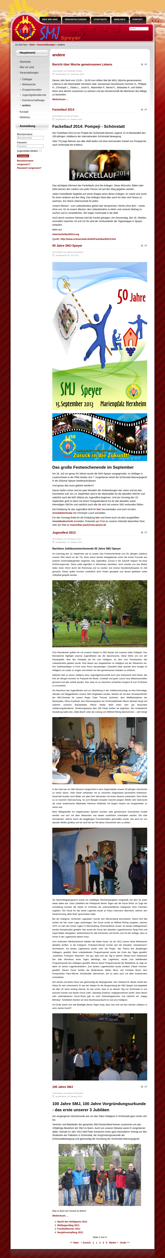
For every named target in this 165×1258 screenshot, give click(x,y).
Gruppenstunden (32, 89)
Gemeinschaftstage (33, 100)
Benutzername (25, 134)
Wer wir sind (50, 19)
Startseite (100, 19)
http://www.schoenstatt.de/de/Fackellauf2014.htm (88, 239)
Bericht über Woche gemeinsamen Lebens (82, 64)
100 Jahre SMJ (62, 1087)
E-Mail (145, 64)
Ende (123, 1242)
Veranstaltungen (75, 19)
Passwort (22, 142)
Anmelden (23, 156)
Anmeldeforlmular (62, 513)
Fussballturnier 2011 (68, 1228)
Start (76, 1242)
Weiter (112, 1242)
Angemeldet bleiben (27, 151)
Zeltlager (27, 79)
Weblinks (119, 19)
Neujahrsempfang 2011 (70, 1232)
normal (158, 21)
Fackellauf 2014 (63, 109)
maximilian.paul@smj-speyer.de (88, 525)
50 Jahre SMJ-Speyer (67, 245)
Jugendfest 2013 (64, 532)
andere (26, 105)
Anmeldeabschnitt (62, 521)
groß (155, 21)
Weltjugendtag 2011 (68, 1225)
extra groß (152, 21)
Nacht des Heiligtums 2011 (72, 1221)
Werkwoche (29, 84)
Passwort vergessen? (29, 168)
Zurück (87, 1242)
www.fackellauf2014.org (65, 234)
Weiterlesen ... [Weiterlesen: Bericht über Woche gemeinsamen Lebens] (60, 99)
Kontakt (137, 19)
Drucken (142, 64)
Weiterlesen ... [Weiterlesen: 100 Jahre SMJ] (60, 1215)
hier (99, 509)
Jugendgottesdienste (34, 95)
